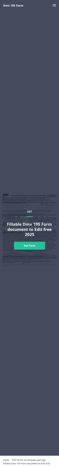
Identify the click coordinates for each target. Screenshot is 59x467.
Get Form (29, 245)
